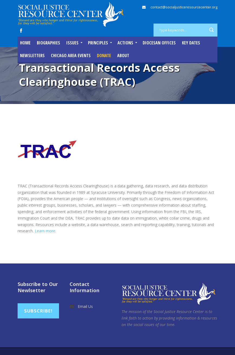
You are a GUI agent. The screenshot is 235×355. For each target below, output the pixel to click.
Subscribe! (38, 311)
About (123, 55)
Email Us (85, 306)
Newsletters (32, 55)
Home (25, 43)
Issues (72, 43)
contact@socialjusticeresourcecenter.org (184, 7)
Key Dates (191, 43)
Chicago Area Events (71, 55)
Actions (125, 43)
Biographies (48, 43)
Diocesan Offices (159, 43)
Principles (98, 43)
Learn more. (45, 230)
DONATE (104, 55)
